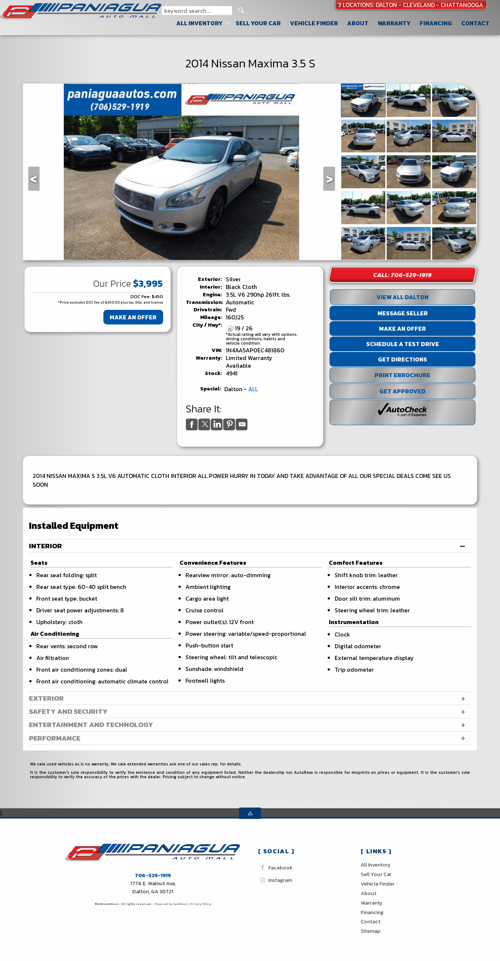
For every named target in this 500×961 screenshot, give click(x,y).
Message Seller (403, 313)
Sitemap (370, 931)
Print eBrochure (402, 375)
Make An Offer (133, 317)
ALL (253, 389)
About (368, 893)
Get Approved (402, 391)
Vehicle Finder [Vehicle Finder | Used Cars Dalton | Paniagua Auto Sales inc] (314, 23)
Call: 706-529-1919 (402, 274)
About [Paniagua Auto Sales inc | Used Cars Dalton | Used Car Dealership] (357, 23)
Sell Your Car (258, 23)
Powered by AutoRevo (171, 903)
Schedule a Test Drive (402, 343)
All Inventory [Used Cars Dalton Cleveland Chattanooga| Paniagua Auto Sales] (199, 23)
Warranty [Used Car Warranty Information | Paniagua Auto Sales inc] (394, 23)
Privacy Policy (200, 903)
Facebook (275, 867)
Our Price (112, 283)
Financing (372, 912)
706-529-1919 (153, 875)
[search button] (241, 10)
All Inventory (376, 865)
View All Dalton (402, 297)
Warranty (372, 903)
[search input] (197, 10)
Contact (370, 921)
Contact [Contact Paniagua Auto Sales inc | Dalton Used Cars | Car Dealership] (475, 23)
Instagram (275, 879)
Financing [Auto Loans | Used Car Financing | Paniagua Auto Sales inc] (436, 23)
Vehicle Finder (377, 884)
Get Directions (402, 359)
